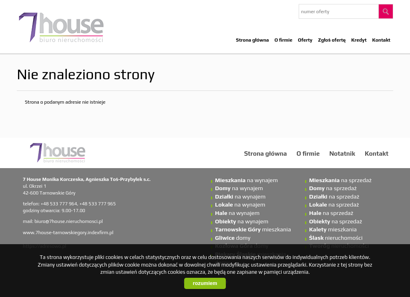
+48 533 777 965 (97, 204)
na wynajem (246, 180)
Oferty (305, 40)
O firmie (284, 40)
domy (232, 238)
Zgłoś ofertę (332, 40)
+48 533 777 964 (59, 204)
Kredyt (358, 40)
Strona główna (252, 40)
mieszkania (253, 229)
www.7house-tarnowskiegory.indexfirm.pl (68, 232)
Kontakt (381, 40)
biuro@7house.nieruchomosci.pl (68, 221)
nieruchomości (336, 238)
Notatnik (342, 153)
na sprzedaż (340, 180)
